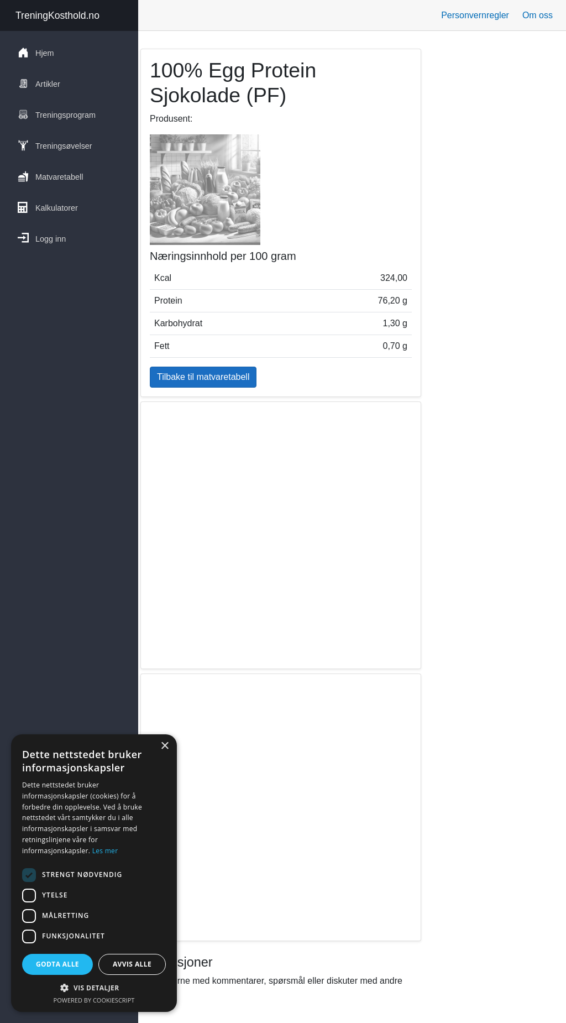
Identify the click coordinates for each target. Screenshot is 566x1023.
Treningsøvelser (55, 145)
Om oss (537, 15)
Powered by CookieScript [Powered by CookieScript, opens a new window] (94, 1000)
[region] (281, 535)
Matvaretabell (50, 176)
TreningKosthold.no (57, 15)
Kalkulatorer (48, 207)
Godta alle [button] (57, 964)
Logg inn (42, 238)
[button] (94, 987)
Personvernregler (475, 15)
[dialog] (94, 873)
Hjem (36, 52)
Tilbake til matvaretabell (203, 377)
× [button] (164, 746)
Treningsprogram (57, 114)
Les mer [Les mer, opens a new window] (105, 850)
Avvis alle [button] (132, 964)
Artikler (39, 83)
